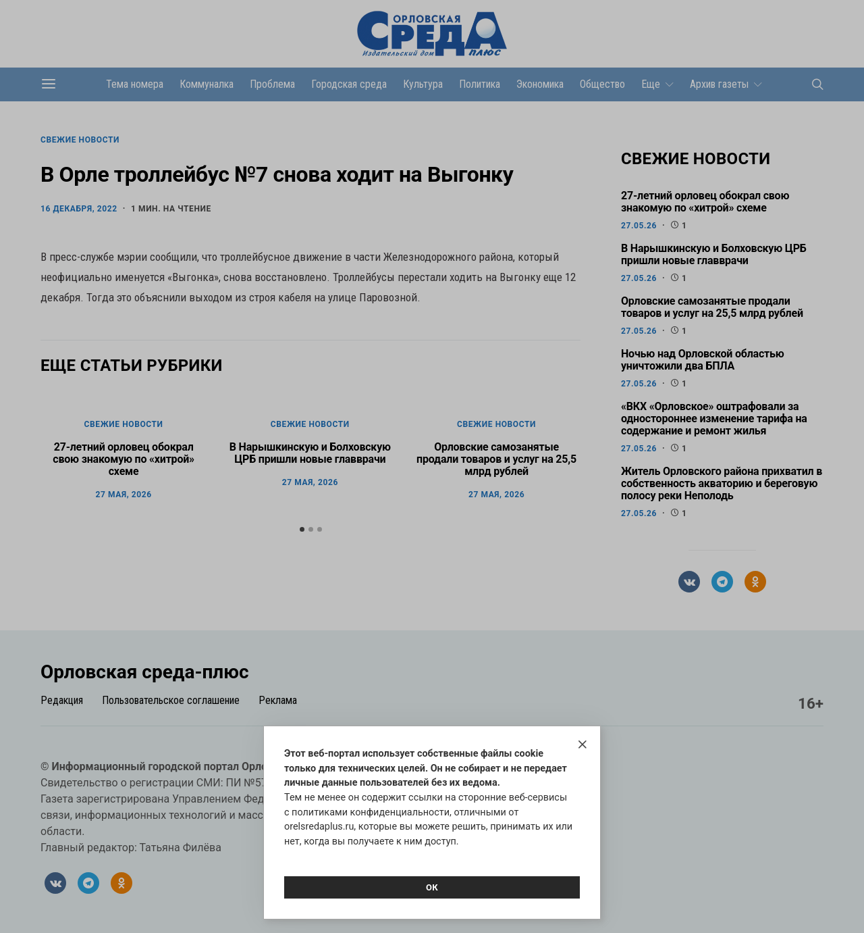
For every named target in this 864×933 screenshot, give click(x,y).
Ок (432, 887)
